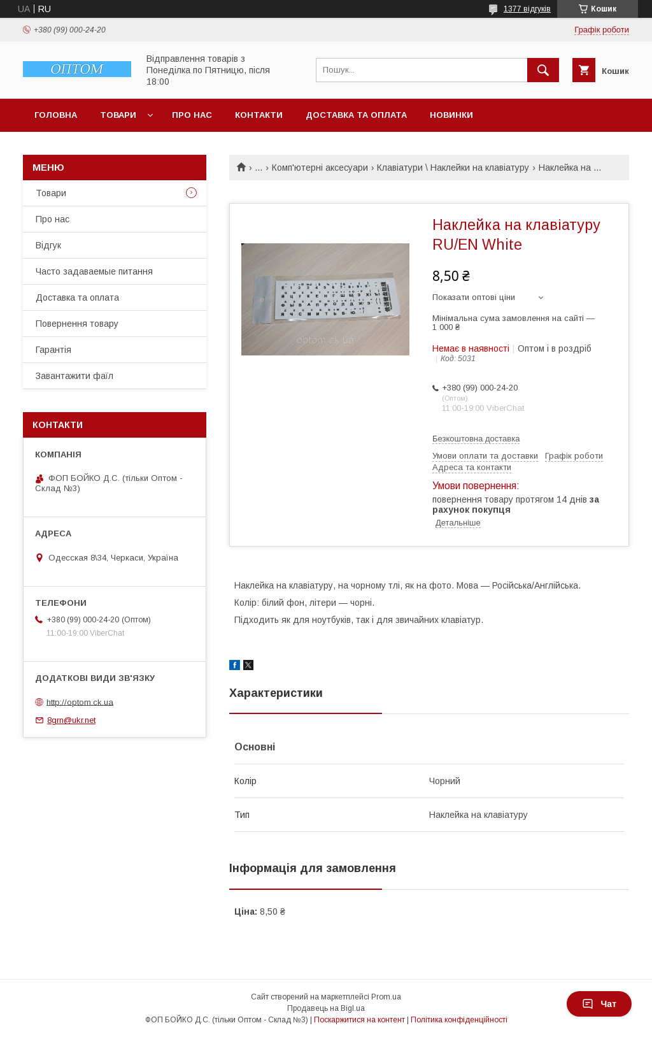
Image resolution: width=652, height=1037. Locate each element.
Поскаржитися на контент (359, 1019)
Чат (599, 1004)
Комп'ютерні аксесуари (320, 167)
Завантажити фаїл (74, 376)
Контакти (259, 115)
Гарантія (53, 350)
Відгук (48, 245)
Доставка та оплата (356, 115)
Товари (118, 115)
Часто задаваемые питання (94, 271)
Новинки (451, 115)
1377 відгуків (527, 8)
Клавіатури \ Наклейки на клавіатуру (453, 167)
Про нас (192, 115)
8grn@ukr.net (71, 720)
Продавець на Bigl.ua (326, 1008)
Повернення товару (77, 323)
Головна (55, 115)
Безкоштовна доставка (476, 438)
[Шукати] (543, 70)
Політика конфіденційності (459, 1019)
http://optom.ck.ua (79, 701)
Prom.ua (386, 996)
